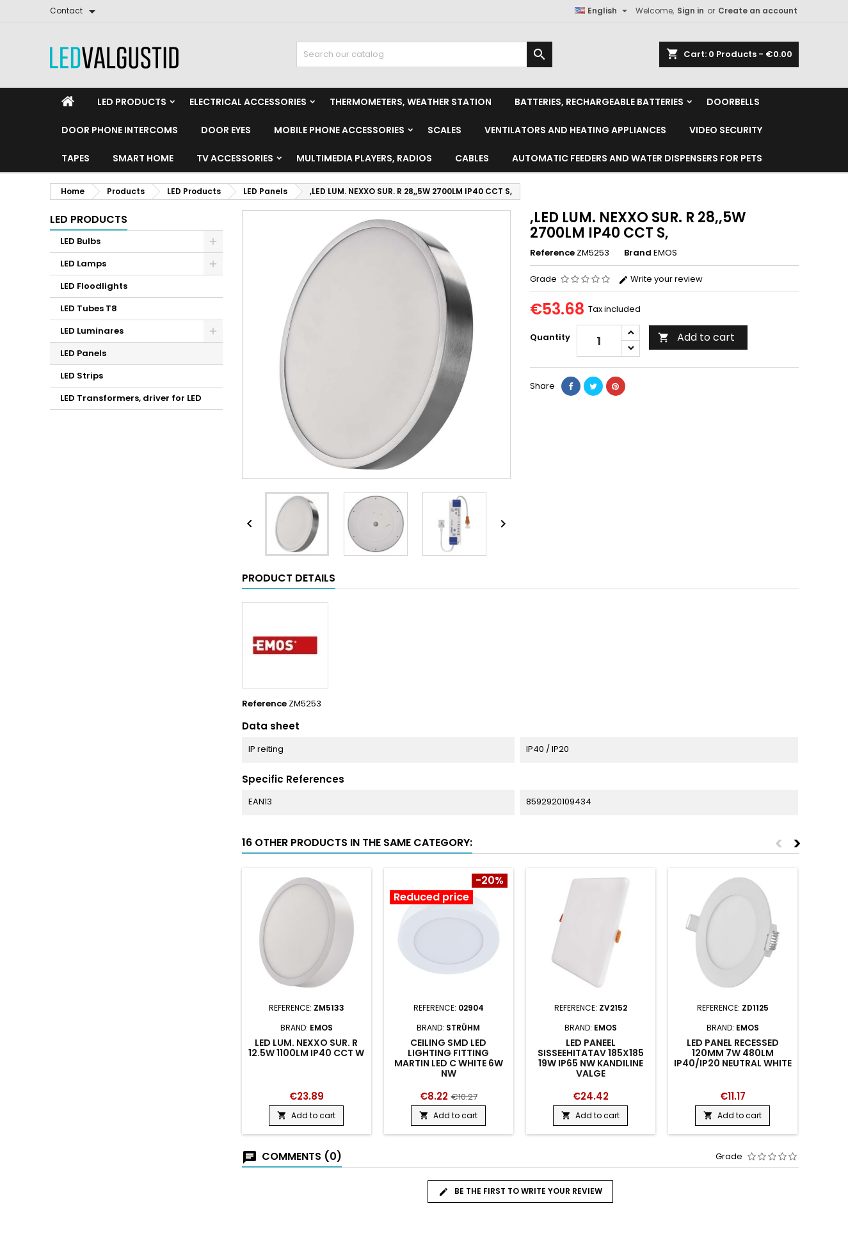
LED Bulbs (80, 241)
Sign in (690, 10)
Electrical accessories (248, 101)
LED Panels (83, 353)
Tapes (75, 158)
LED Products (131, 101)
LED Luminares (92, 331)
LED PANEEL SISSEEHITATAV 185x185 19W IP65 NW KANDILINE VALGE (591, 1058)
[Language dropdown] (602, 11)
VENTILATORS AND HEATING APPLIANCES (575, 130)
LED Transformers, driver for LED (131, 398)
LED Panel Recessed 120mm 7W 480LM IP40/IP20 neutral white (733, 1053)
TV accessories (234, 158)
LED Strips (81, 376)
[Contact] (75, 11)
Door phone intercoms (119, 130)
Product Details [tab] (288, 578)
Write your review (660, 279)
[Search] (424, 54)
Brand (638, 253)
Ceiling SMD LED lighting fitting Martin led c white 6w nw (448, 1058)
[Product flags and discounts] (449, 890)
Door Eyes (226, 130)
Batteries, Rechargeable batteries (599, 101)
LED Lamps (83, 263)
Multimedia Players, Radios (364, 158)
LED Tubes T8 (88, 308)
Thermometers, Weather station (411, 101)
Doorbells (733, 101)
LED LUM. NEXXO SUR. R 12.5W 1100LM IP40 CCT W (306, 1047)
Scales (444, 130)
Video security (725, 130)
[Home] (68, 102)
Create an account (757, 10)
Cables (472, 158)
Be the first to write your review (520, 1191)
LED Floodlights (93, 286)
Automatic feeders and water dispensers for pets (637, 158)
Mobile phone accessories (339, 130)
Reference (552, 253)
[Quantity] (599, 341)
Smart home (143, 158)
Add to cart (696, 337)
